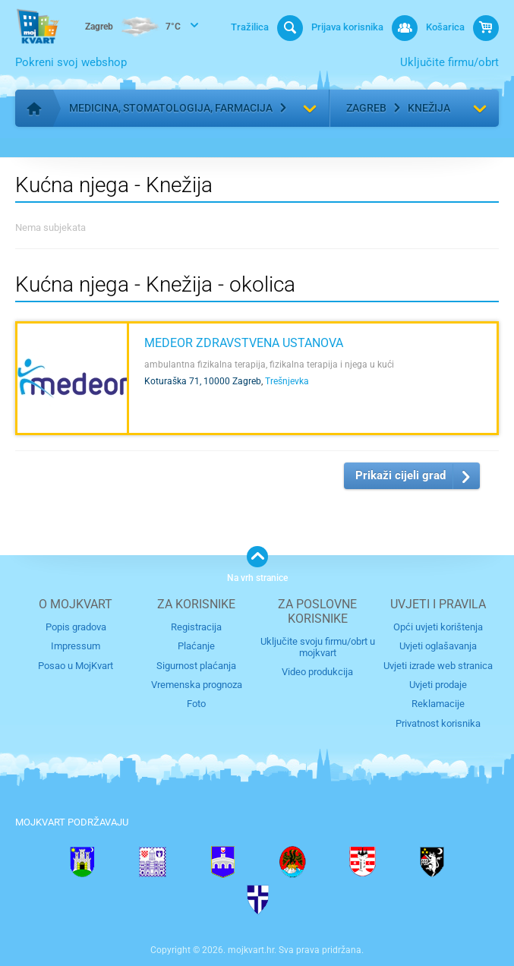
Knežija (429, 108)
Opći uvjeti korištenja (438, 627)
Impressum (75, 646)
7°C (133, 27)
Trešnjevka (287, 381)
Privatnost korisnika (438, 723)
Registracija (196, 627)
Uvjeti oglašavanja (438, 646)
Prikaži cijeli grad (400, 475)
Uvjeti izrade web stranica (438, 665)
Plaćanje (196, 646)
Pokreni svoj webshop (71, 62)
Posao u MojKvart (75, 665)
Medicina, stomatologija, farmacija (171, 108)
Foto (196, 703)
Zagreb (366, 108)
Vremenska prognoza (196, 684)
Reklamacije (438, 703)
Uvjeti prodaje (438, 684)
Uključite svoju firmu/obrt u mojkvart (317, 647)
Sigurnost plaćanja (196, 665)
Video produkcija (317, 671)
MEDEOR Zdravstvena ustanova (243, 343)
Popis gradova (76, 627)
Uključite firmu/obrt (449, 62)
